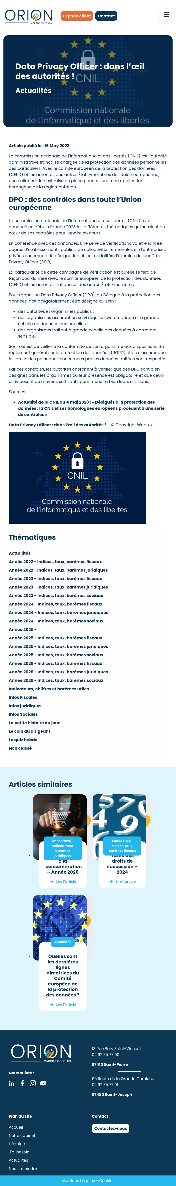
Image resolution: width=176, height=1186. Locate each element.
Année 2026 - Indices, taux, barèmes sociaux (56, 680)
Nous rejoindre (23, 1168)
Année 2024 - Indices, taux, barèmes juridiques (58, 612)
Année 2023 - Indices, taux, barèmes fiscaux (55, 578)
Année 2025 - (23, 629)
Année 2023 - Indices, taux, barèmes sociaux (56, 595)
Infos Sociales (23, 714)
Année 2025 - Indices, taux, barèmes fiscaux (55, 638)
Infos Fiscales (23, 697)
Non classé (20, 748)
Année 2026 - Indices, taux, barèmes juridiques (58, 672)
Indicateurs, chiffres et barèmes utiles (49, 689)
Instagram (33, 1083)
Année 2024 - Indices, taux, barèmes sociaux (56, 621)
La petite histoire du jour (34, 723)
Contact (106, 16)
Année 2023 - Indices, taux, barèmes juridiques (58, 587)
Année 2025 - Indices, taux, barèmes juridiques (58, 646)
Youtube (43, 1083)
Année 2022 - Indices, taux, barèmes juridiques (58, 570)
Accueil (16, 1127)
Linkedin (12, 1083)
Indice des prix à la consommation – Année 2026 (63, 863)
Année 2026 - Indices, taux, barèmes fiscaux (55, 663)
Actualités (19, 553)
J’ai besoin (19, 1152)
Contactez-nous (110, 1128)
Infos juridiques (25, 706)
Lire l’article (66, 881)
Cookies (107, 1180)
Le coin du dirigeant (29, 731)
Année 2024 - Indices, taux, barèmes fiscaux (55, 604)
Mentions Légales (78, 1180)
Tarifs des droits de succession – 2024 (122, 863)
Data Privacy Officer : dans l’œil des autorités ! (57, 425)
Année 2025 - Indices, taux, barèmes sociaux (56, 655)
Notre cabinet (22, 1135)
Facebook (22, 1083)
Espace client (77, 16)
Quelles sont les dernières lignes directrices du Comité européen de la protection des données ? (62, 975)
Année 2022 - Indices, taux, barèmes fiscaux (55, 561)
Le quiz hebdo (23, 740)
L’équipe (17, 1144)
